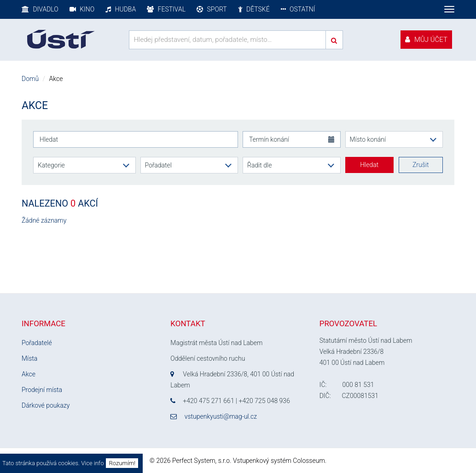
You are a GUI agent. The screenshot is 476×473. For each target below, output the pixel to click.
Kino (82, 9)
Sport (212, 9)
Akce (28, 374)
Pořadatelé (37, 342)
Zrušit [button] (420, 164)
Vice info (92, 463)
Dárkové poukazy (46, 405)
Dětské (254, 9)
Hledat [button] (369, 164)
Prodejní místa (42, 389)
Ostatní (298, 9)
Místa (29, 358)
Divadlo (40, 9)
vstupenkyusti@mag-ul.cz (221, 416)
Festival (166, 9)
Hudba (120, 9)
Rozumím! (122, 463)
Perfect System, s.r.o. (202, 460)
